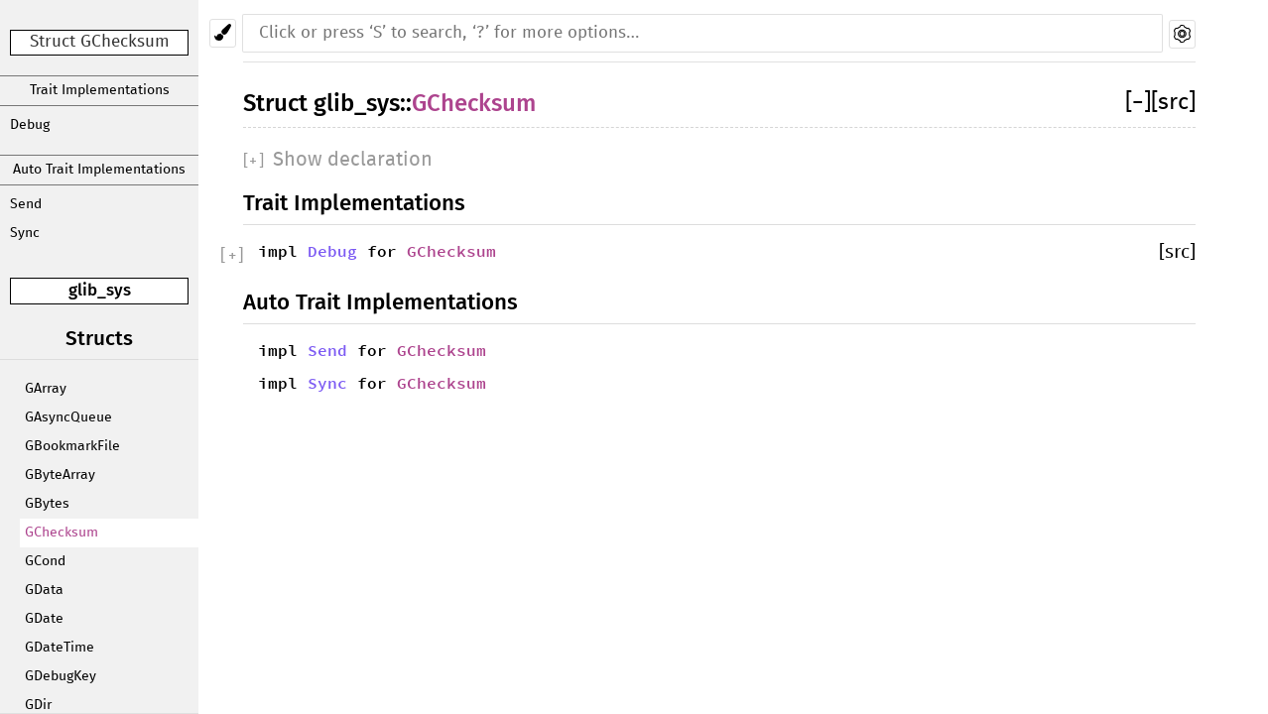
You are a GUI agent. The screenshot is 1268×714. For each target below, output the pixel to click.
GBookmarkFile (72, 446)
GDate (44, 619)
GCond (45, 561)
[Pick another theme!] (222, 33)
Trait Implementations (100, 90)
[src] (1173, 102)
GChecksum (61, 532)
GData (44, 590)
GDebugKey (60, 676)
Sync (25, 233)
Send (26, 204)
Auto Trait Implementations (99, 170)
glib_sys (99, 290)
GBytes (47, 504)
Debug (30, 125)
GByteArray (60, 475)
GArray (45, 389)
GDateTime (59, 647)
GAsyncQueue (68, 417)
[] (1138, 102)
